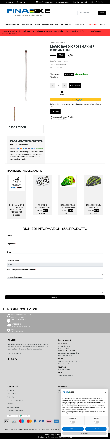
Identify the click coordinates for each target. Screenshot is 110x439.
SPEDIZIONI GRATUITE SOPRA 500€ (21, 325)
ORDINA (55, 111)
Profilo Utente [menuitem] (11, 397)
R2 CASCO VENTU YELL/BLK (93, 206)
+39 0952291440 (64, 369)
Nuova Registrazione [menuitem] (62, 2)
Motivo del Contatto (15, 277)
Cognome (11, 244)
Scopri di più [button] (84, 433)
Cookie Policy (25, 415)
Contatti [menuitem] (84, 2)
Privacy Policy (13, 415)
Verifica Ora (69, 74)
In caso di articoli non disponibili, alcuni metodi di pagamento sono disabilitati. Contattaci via (37, 31)
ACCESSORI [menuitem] (27, 24)
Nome (10, 235)
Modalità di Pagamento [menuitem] (14, 400)
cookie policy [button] (75, 404)
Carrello (99, 2)
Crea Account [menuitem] (11, 393)
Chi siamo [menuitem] (10, 390)
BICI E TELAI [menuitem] (66, 24)
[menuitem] (18, 412)
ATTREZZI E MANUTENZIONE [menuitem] (46, 24)
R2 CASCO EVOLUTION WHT (42, 206)
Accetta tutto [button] (96, 429)
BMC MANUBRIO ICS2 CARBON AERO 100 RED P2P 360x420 (16, 208)
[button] (102, 13)
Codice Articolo (13, 260)
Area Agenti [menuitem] (49, 2)
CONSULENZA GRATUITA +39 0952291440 (21, 316)
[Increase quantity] (64, 85)
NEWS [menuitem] (102, 24)
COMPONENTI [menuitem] (79, 24)
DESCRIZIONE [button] (25, 129)
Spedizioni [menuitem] (10, 404)
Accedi (39, 2)
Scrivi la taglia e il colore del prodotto (21, 269)
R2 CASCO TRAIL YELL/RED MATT (67, 206)
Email (9, 252)
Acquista (75, 85)
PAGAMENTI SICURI (19, 320)
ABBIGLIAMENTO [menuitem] (12, 24)
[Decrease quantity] (52, 85)
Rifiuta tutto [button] (73, 429)
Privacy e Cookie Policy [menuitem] (15, 410)
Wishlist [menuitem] (91, 2)
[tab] (25, 129)
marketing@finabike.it (65, 375)
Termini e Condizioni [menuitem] (13, 407)
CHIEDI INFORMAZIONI (17, 330)
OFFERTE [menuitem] (93, 24)
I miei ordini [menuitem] (75, 2)
